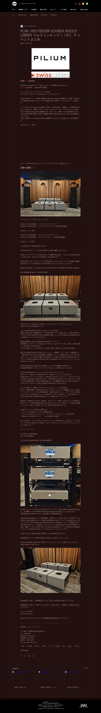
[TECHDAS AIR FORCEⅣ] (77, 678)
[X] (75, 4)
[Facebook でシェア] (21, 656)
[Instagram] (79, 4)
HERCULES (37, 646)
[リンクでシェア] (33, 656)
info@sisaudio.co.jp (59, 708)
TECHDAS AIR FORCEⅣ (73, 687)
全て (13, 15)
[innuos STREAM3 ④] (24, 678)
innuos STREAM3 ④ (20, 687)
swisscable (70, 646)
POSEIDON (77, 646)
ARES (64, 646)
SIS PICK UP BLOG (22, 15)
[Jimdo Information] (87, 4)
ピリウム (51, 646)
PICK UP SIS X (44, 15)
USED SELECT (54, 15)
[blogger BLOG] (83, 4)
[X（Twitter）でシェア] (25, 656)
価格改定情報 (34, 15)
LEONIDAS (44, 646)
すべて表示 (86, 668)
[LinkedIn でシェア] (29, 656)
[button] (86, 15)
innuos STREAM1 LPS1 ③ (48, 687)
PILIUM (23, 646)
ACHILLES (58, 646)
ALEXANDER (29, 646)
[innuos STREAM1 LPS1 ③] (50, 678)
